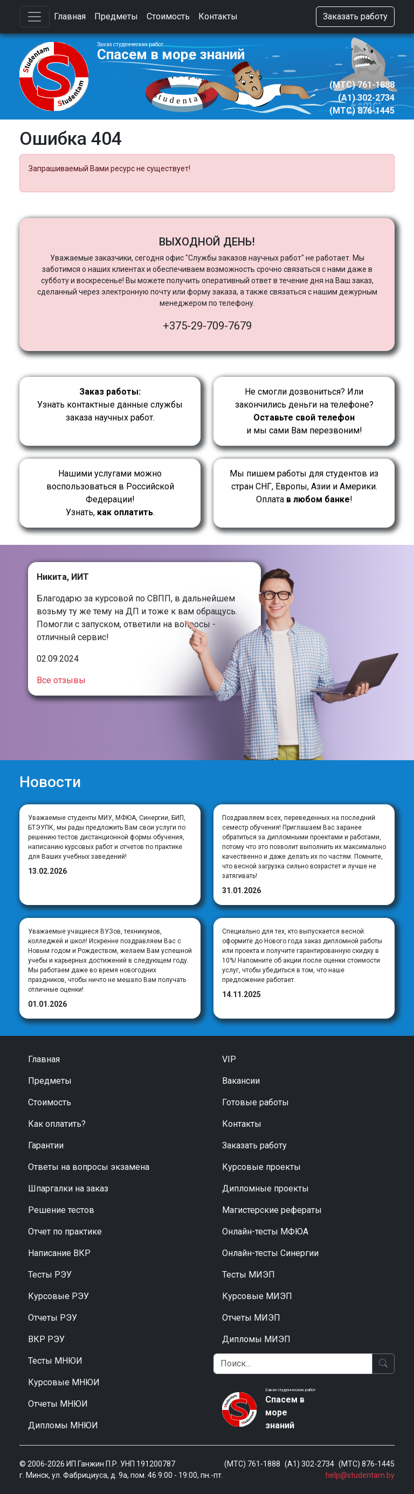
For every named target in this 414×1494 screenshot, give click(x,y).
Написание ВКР (59, 1253)
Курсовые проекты (261, 1167)
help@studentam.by (360, 1475)
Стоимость (168, 16)
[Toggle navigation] (34, 16)
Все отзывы (61, 680)
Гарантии (46, 1145)
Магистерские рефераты (272, 1210)
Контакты (218, 16)
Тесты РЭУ (50, 1274)
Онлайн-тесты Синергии (270, 1253)
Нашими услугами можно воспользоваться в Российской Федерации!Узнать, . (110, 492)
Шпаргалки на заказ (68, 1188)
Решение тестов (61, 1210)
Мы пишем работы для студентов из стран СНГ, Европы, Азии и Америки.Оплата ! (304, 486)
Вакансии (241, 1081)
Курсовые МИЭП (257, 1296)
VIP (229, 1059)
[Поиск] (292, 1363)
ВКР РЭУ (46, 1339)
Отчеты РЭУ (52, 1318)
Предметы (116, 16)
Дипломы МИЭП (256, 1339)
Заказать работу (355, 16)
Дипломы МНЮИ (63, 1425)
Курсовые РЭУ (58, 1296)
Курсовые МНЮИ (64, 1382)
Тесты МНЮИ (55, 1361)
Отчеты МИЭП (251, 1318)
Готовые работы (255, 1102)
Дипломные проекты (265, 1188)
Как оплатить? (57, 1124)
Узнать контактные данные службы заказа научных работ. (110, 405)
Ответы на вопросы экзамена (88, 1167)
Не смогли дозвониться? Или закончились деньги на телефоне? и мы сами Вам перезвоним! (304, 411)
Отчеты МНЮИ (58, 1404)
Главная (70, 16)
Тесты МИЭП (248, 1274)
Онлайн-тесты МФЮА (265, 1231)
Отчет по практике (65, 1231)
